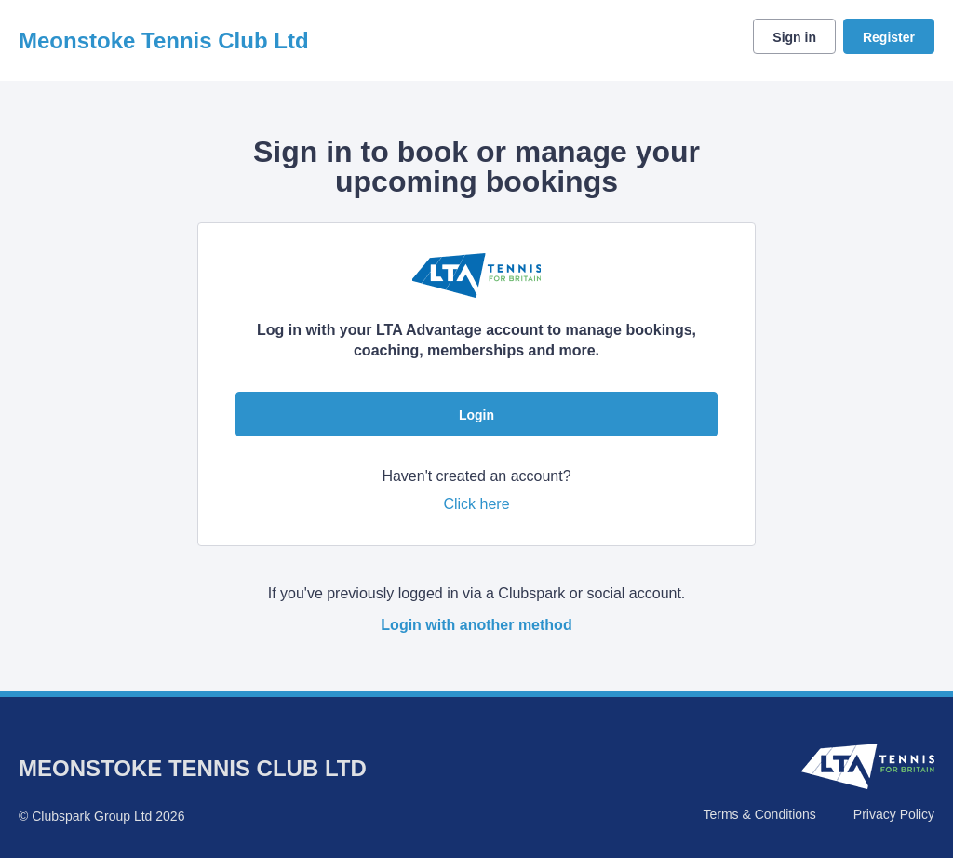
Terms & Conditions (759, 814)
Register (889, 37)
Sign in (794, 37)
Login (476, 415)
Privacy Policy (893, 814)
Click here (476, 504)
